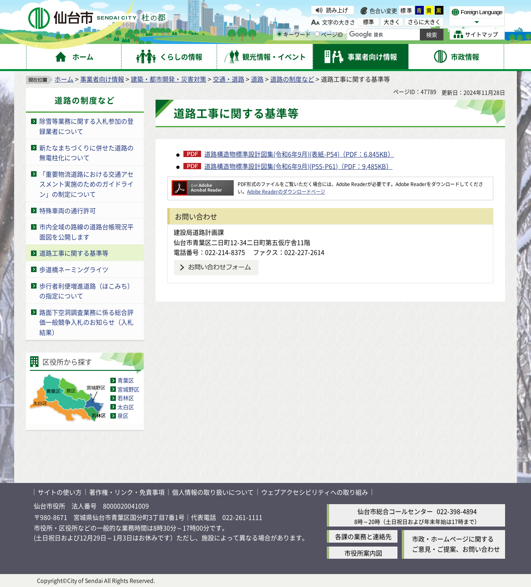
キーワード (294, 34)
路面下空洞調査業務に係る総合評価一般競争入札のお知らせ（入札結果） (86, 322)
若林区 (125, 398)
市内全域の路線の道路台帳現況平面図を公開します (86, 231)
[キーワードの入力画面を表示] (279, 34)
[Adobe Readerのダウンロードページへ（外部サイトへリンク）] (203, 184)
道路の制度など (292, 79)
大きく (392, 22)
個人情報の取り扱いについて (213, 492)
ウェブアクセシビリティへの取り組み (314, 492)
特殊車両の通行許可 (67, 210)
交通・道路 (228, 79)
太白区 (125, 407)
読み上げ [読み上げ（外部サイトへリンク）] (337, 10)
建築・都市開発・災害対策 (168, 79)
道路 (257, 79)
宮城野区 (128, 389)
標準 (406, 10)
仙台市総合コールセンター (395, 511)
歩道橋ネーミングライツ (73, 269)
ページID (329, 34)
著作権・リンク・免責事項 (127, 492)
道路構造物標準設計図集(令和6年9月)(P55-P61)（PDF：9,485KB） (298, 166)
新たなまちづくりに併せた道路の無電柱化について (86, 153)
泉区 (122, 415)
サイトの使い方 (60, 492)
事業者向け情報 (102, 79)
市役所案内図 (363, 553)
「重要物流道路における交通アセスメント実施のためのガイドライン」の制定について (86, 184)
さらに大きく (424, 22)
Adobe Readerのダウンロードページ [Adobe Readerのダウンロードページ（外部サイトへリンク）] (286, 191)
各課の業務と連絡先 (363, 536)
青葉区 (125, 380)
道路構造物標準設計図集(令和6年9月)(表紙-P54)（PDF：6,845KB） (299, 154)
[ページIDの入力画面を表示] (317, 34)
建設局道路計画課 (199, 232)
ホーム (64, 79)
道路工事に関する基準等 (73, 253)
